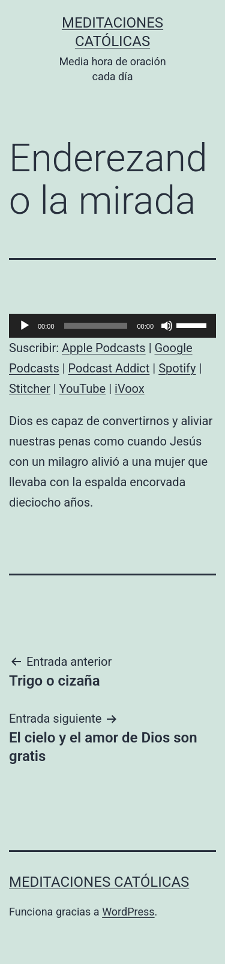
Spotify (177, 368)
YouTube (82, 388)
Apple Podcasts (104, 348)
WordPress (128, 911)
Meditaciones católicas (99, 882)
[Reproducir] (25, 326)
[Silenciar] (167, 326)
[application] (112, 326)
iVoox (130, 388)
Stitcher (29, 388)
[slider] (96, 326)
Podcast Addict (109, 368)
